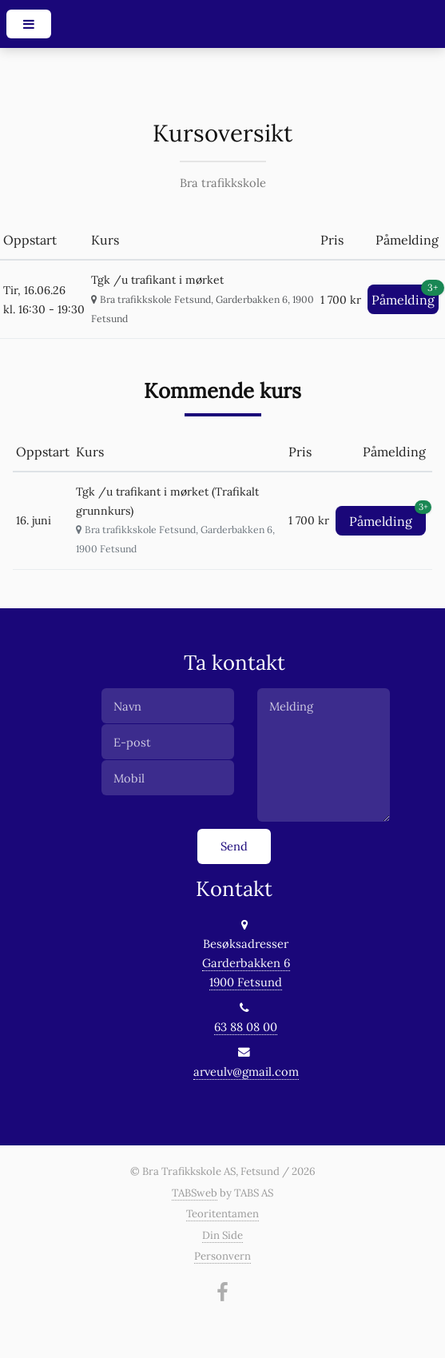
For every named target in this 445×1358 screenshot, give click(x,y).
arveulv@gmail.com (246, 1071)
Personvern (222, 1256)
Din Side (222, 1235)
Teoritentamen (222, 1214)
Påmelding (405, 296)
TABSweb (194, 1193)
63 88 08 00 (245, 1026)
